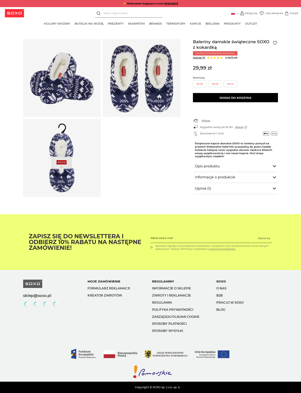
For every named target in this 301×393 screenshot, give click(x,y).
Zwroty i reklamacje (171, 295)
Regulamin (162, 302)
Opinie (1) (199, 57)
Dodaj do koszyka (235, 98)
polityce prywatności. (222, 248)
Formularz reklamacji (109, 288)
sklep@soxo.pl (37, 295)
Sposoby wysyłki (167, 331)
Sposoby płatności (169, 324)
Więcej (206, 120)
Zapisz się (264, 238)
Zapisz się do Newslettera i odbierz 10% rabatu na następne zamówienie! (85, 242)
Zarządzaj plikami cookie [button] (175, 317)
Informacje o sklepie (171, 288)
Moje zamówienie (104, 281)
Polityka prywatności (172, 310)
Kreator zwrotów (105, 295)
